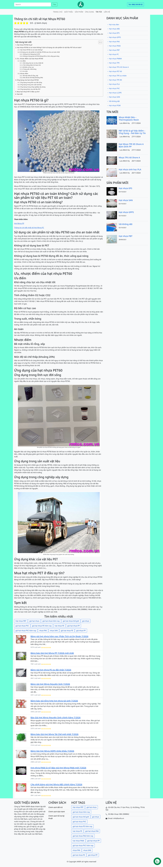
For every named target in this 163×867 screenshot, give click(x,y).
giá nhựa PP (81, 630)
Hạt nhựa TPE (113, 63)
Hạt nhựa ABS (113, 29)
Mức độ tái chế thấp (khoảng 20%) (33, 77)
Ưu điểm (23, 61)
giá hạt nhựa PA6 (92, 831)
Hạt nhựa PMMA (114, 58)
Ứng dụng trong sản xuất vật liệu (30, 85)
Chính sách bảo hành (56, 811)
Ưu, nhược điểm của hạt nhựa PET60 (30, 59)
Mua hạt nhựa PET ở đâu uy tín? (28, 92)
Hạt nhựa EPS (113, 33)
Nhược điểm (24, 73)
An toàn (25, 71)
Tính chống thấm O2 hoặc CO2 (32, 65)
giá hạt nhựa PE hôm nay (42, 626)
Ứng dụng (89, 12)
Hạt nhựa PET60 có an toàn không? (31, 50)
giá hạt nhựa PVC (22, 626)
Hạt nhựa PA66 (114, 46)
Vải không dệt (113, 101)
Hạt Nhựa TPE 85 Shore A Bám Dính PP (131, 145)
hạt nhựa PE (59, 626)
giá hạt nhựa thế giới (71, 621)
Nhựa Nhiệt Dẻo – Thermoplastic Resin (129, 118)
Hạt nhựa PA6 (113, 41)
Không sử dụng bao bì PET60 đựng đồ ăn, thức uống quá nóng (41, 56)
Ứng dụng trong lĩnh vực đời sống (31, 82)
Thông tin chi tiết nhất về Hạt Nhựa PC (29, 227)
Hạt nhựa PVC (113, 88)
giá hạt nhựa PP (73, 626)
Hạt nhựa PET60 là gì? (24, 45)
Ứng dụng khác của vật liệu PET (30, 89)
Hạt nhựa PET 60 (114, 71)
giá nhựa (85, 621)
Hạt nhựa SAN (113, 97)
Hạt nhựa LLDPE (114, 93)
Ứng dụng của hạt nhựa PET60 (28, 80)
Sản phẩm (79, 12)
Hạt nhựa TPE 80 (114, 80)
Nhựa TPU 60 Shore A (129, 157)
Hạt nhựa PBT (20, 621)
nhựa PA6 (43, 630)
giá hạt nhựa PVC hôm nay (25, 630)
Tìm (54, 4)
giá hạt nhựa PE (67, 630)
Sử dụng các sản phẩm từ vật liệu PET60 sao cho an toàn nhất (40, 52)
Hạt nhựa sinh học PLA (130, 169)
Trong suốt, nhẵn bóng (29, 69)
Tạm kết (20, 94)
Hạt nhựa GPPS (114, 37)
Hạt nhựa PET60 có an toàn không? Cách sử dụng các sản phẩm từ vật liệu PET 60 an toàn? (49, 47)
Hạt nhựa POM (113, 105)
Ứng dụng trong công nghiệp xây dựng (32, 87)
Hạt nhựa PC (113, 54)
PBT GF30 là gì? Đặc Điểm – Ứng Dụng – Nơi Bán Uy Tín (132, 132)
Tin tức (99, 12)
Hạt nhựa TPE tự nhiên (117, 76)
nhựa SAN (54, 630)
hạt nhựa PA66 (78, 841)
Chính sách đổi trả (55, 807)
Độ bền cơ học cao (28, 67)
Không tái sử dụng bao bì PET (31, 54)
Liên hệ (107, 12)
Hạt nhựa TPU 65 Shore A (118, 67)
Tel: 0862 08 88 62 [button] (135, 4)
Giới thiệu (68, 12)
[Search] (32, 4)
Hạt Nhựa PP (19, 223)
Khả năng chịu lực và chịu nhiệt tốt (33, 63)
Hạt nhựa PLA (113, 84)
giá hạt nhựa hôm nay (51, 621)
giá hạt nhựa (34, 621)
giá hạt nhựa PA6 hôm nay (83, 836)
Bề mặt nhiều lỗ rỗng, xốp (30, 75)
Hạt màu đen (113, 24)
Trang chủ (57, 12)
